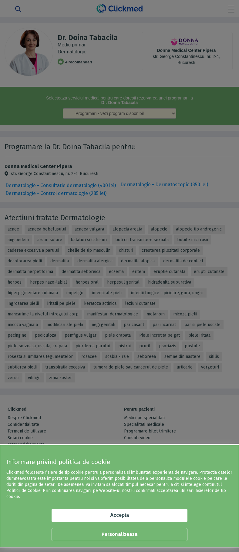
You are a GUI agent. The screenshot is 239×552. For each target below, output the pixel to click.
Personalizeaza (120, 534)
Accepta (119, 515)
